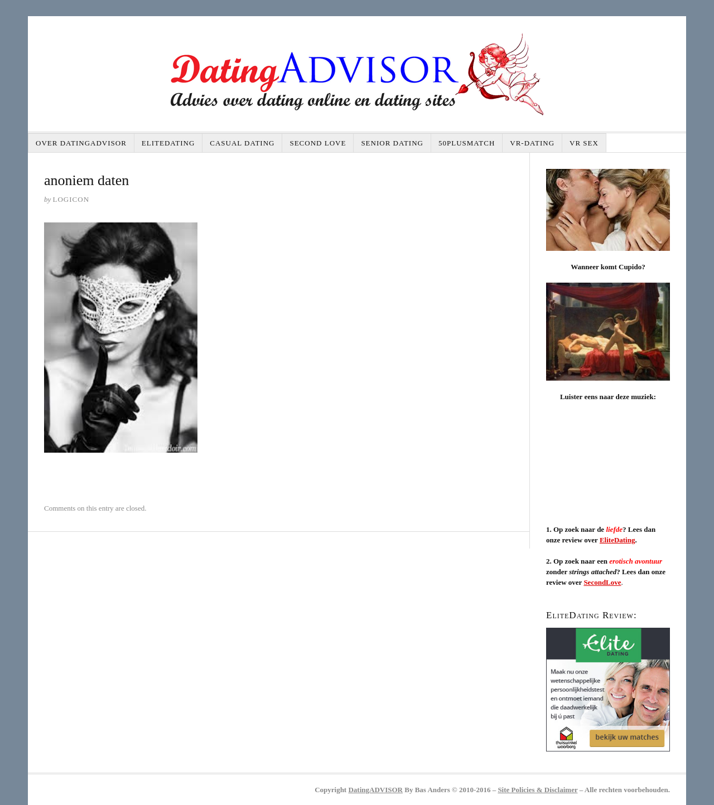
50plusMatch (466, 143)
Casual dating (242, 143)
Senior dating (392, 143)
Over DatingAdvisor (81, 143)
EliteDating (168, 143)
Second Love (318, 143)
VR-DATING (532, 143)
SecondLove (602, 582)
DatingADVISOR (375, 789)
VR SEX (584, 143)
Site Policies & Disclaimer (537, 789)
